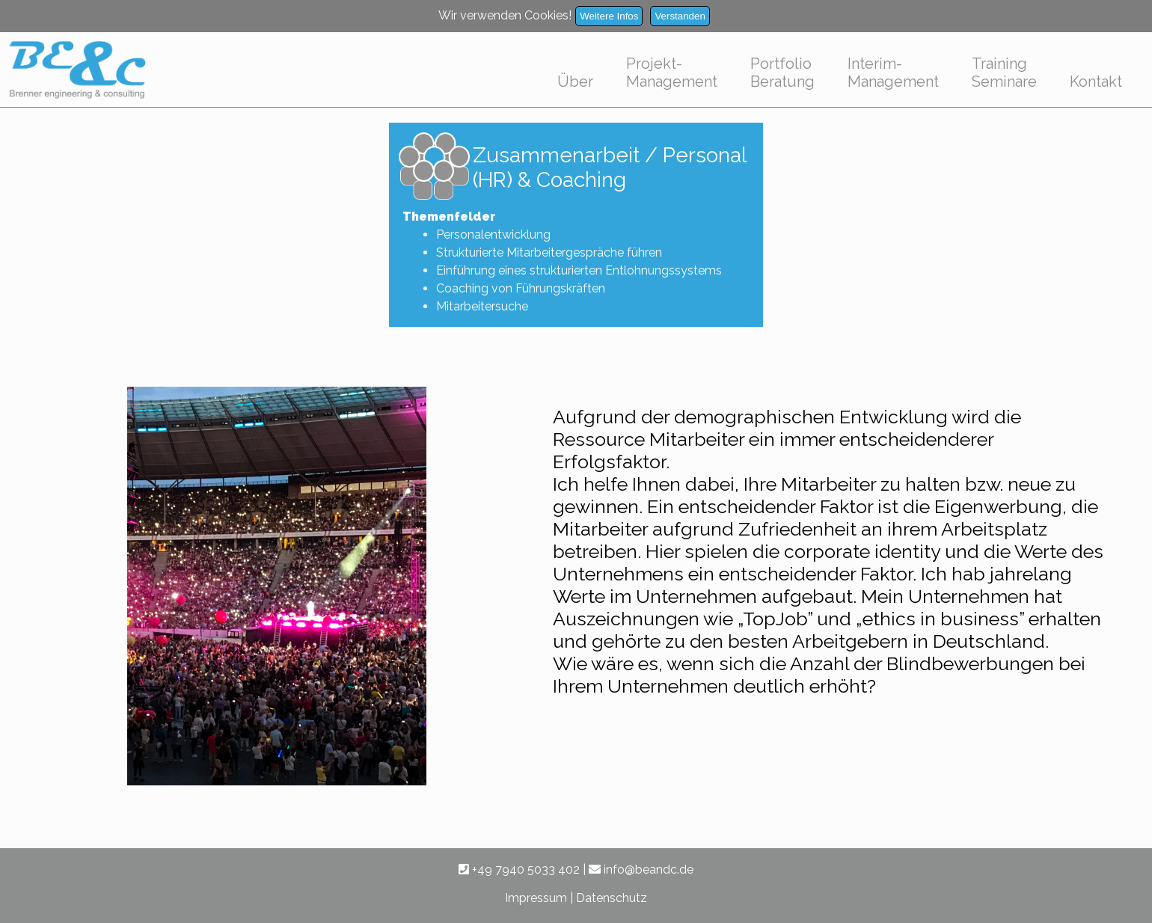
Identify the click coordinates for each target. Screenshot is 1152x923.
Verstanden (680, 16)
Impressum (536, 898)
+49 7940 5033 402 (519, 869)
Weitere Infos (609, 16)
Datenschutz (611, 898)
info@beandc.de (641, 869)
